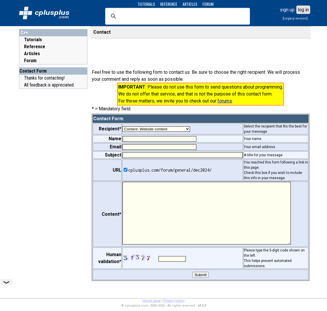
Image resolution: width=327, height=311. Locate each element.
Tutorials (33, 39)
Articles (32, 53)
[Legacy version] (295, 18)
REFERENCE (168, 4)
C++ (24, 32)
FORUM (207, 4)
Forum (30, 60)
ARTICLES (189, 4)
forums (225, 101)
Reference (34, 46)
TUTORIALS (146, 4)
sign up (287, 9)
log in (303, 9)
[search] (177, 16)
